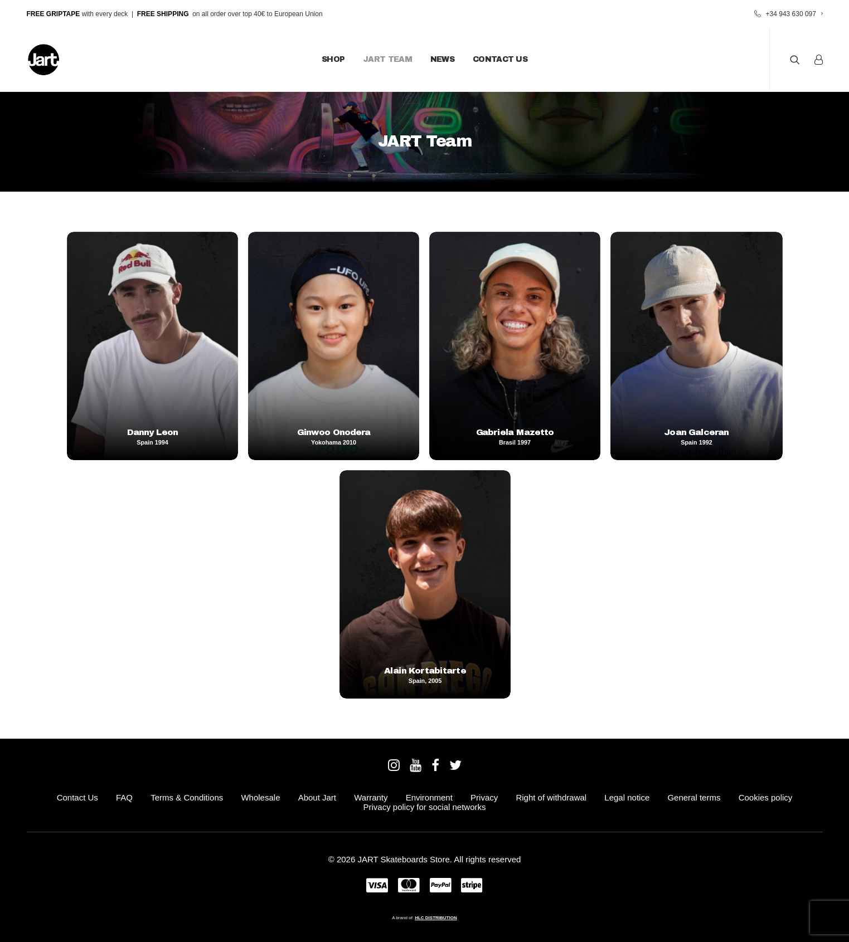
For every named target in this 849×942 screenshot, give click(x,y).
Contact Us (500, 59)
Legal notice (626, 797)
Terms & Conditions (187, 797)
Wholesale (260, 797)
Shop (333, 59)
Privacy (484, 797)
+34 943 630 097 (794, 14)
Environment (429, 797)
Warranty (370, 797)
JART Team (387, 59)
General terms (693, 797)
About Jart (317, 797)
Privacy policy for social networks (424, 807)
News (442, 59)
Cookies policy (766, 797)
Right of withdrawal (551, 797)
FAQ (124, 797)
